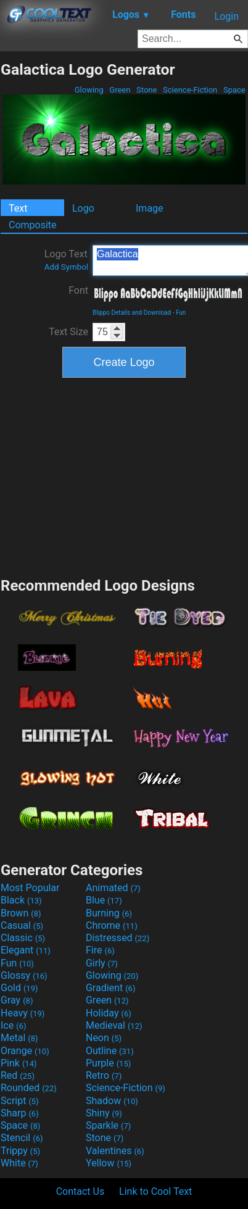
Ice (13, 1025)
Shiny (104, 1113)
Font (78, 290)
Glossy (24, 975)
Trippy (20, 1151)
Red (18, 1075)
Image (149, 208)
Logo (83, 208)
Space (234, 89)
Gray (17, 1000)
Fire (100, 950)
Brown (21, 913)
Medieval (114, 1025)
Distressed (117, 938)
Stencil (22, 1138)
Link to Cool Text (155, 1191)
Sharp (20, 1113)
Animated (113, 888)
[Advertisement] (124, 475)
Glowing (89, 89)
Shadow (112, 1101)
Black (21, 900)
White (19, 1163)
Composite (33, 225)
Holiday (108, 1013)
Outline (110, 1051)
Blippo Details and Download (132, 312)
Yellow (108, 1163)
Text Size (68, 332)
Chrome (112, 925)
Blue (104, 900)
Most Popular (30, 888)
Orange (25, 1051)
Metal (19, 1038)
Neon (104, 1038)
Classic (23, 938)
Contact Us (80, 1191)
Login (227, 16)
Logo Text (66, 260)
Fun (181, 312)
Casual (22, 925)
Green (120, 89)
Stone (146, 89)
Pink (19, 1063)
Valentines (115, 1151)
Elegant (26, 950)
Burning (109, 913)
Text (18, 208)
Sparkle (108, 1125)
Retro (104, 1075)
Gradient (110, 988)
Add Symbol (66, 267)
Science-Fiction (190, 89)
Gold (19, 988)
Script (20, 1101)
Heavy (22, 1013)
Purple (108, 1063)
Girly (102, 963)
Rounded (29, 1088)
